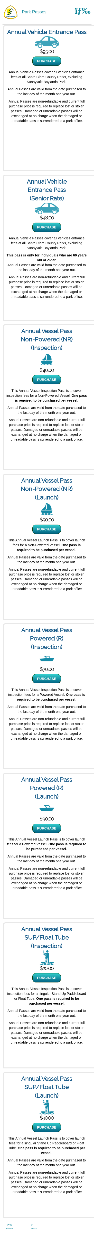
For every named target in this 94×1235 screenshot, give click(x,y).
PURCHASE (46, 61)
